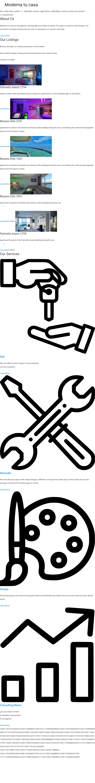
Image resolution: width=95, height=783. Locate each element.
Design (4, 589)
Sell (2, 356)
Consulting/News (10, 705)
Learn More (5, 221)
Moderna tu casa (21, 4)
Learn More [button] (5, 36)
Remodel (5, 473)
